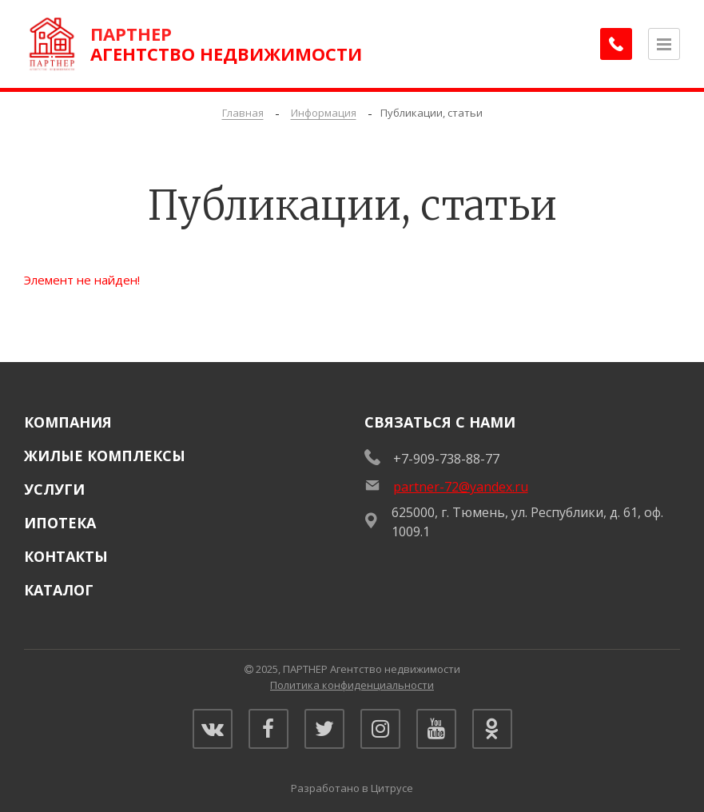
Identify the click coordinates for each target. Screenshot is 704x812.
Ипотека (60, 522)
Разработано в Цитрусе (352, 788)
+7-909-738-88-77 (446, 459)
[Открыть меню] (664, 44)
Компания (68, 422)
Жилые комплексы (104, 455)
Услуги (54, 489)
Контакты (66, 556)
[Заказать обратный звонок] (616, 44)
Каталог (58, 589)
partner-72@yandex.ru (460, 487)
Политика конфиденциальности (352, 685)
